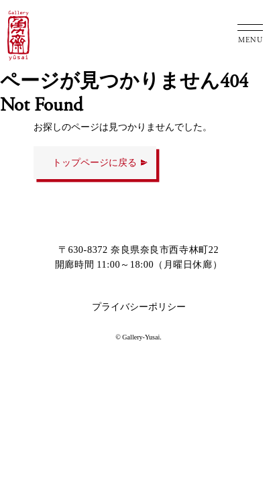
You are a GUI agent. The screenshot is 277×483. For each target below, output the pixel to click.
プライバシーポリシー (139, 306)
